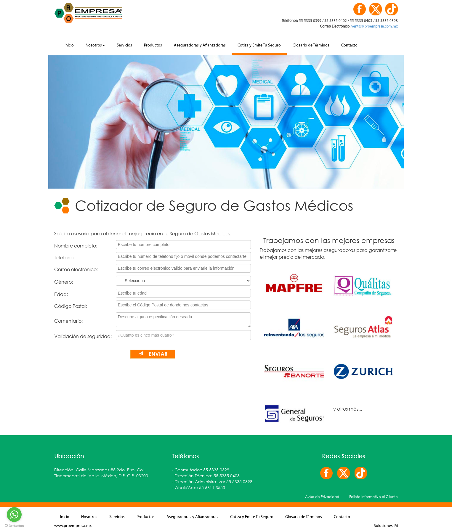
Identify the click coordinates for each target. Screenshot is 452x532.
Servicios (124, 45)
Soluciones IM (386, 526)
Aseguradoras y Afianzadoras (200, 45)
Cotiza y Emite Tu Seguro (259, 45)
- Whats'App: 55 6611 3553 (198, 487)
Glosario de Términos (311, 45)
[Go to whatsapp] (14, 514)
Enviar (152, 353)
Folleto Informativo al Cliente (373, 496)
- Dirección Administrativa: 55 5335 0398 (212, 481)
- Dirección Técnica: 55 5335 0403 (206, 475)
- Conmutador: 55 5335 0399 (200, 469)
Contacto (349, 45)
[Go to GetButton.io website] (14, 526)
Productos (153, 45)
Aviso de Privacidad (322, 496)
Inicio (69, 45)
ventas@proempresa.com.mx (374, 26)
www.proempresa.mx (73, 526)
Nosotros (95, 45)
